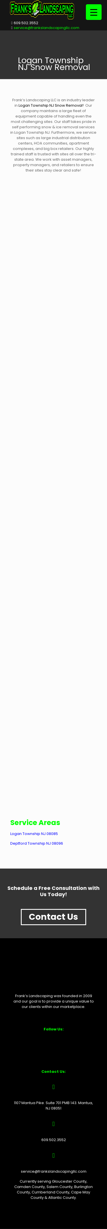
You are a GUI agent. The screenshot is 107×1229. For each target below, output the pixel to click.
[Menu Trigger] (94, 12)
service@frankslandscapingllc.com (46, 27)
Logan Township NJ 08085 (34, 833)
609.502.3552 (26, 23)
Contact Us (53, 917)
